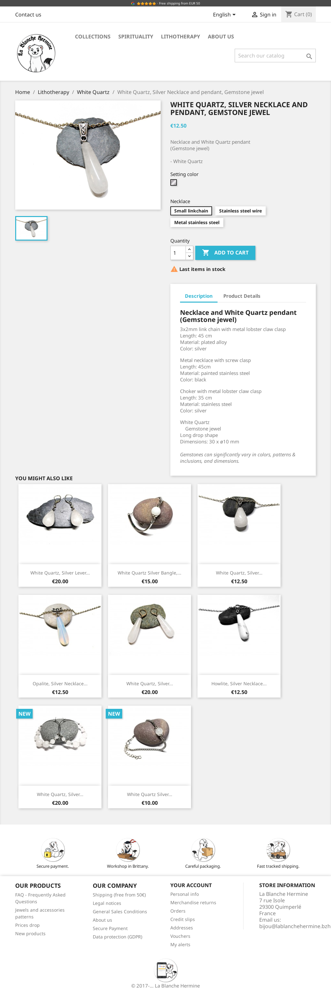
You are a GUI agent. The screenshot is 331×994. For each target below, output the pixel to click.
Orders (178, 911)
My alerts (180, 944)
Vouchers (180, 936)
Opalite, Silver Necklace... (60, 683)
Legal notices (107, 903)
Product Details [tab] (242, 296)
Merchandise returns (193, 902)
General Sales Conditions (120, 911)
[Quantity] (178, 253)
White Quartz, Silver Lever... (60, 573)
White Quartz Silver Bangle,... (149, 573)
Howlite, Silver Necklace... (239, 683)
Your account (191, 885)
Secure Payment (110, 928)
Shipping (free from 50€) (119, 895)
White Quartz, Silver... (239, 573)
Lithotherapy (180, 36)
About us (221, 36)
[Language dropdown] (225, 15)
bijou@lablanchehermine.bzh (295, 926)
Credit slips (182, 919)
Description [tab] (199, 296)
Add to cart (225, 253)
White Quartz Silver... (149, 794)
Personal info (184, 894)
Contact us (28, 14)
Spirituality (135, 36)
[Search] (275, 55)
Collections (93, 36)
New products (30, 933)
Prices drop (27, 925)
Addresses (181, 928)
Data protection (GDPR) (117, 937)
